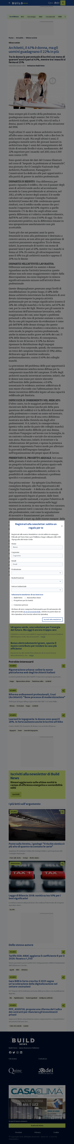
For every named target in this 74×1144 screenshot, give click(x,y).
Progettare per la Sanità (23, 600)
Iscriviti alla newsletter (52, 619)
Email (13, 561)
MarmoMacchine (34, 598)
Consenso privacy (21, 605)
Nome (13, 544)
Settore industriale (18, 586)
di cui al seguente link (32, 612)
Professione (16, 569)
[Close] (61, 526)
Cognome (15, 552)
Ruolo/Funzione (17, 578)
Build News (18, 598)
